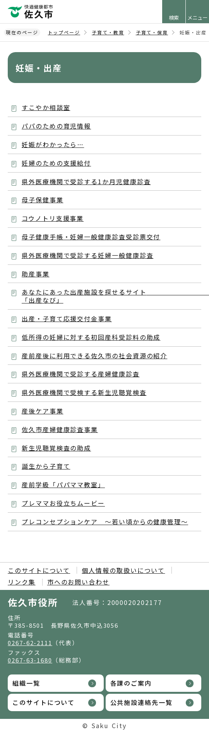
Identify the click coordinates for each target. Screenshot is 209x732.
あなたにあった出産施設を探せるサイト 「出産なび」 (111, 296)
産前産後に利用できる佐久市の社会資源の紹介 (94, 355)
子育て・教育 (108, 32)
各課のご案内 (131, 683)
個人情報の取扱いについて (123, 570)
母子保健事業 (42, 199)
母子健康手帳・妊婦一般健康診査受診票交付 (91, 236)
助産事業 (36, 273)
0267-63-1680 (30, 660)
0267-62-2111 (30, 643)
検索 (174, 17)
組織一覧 (26, 683)
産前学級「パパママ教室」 (63, 484)
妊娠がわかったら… (53, 144)
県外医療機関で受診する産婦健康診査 (81, 373)
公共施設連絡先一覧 (141, 702)
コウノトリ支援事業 (53, 218)
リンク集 (22, 581)
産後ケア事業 (42, 410)
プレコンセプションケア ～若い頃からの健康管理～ (105, 521)
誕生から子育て (46, 466)
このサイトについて (39, 570)
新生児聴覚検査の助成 (56, 447)
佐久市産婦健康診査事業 (60, 429)
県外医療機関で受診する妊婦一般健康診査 (87, 255)
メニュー (197, 17)
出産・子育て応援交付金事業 (67, 318)
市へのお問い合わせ (78, 581)
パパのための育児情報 (56, 125)
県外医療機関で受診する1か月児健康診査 (86, 181)
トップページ (64, 32)
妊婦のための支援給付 (56, 163)
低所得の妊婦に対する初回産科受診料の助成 (91, 337)
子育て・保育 (152, 32)
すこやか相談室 (46, 107)
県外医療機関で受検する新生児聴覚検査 (84, 392)
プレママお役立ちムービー (63, 503)
